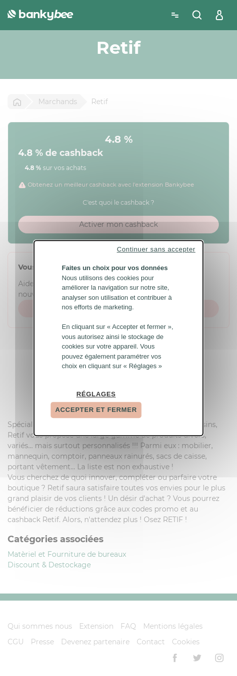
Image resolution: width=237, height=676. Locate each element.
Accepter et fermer (96, 409)
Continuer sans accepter (156, 249)
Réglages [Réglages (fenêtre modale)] (95, 394)
